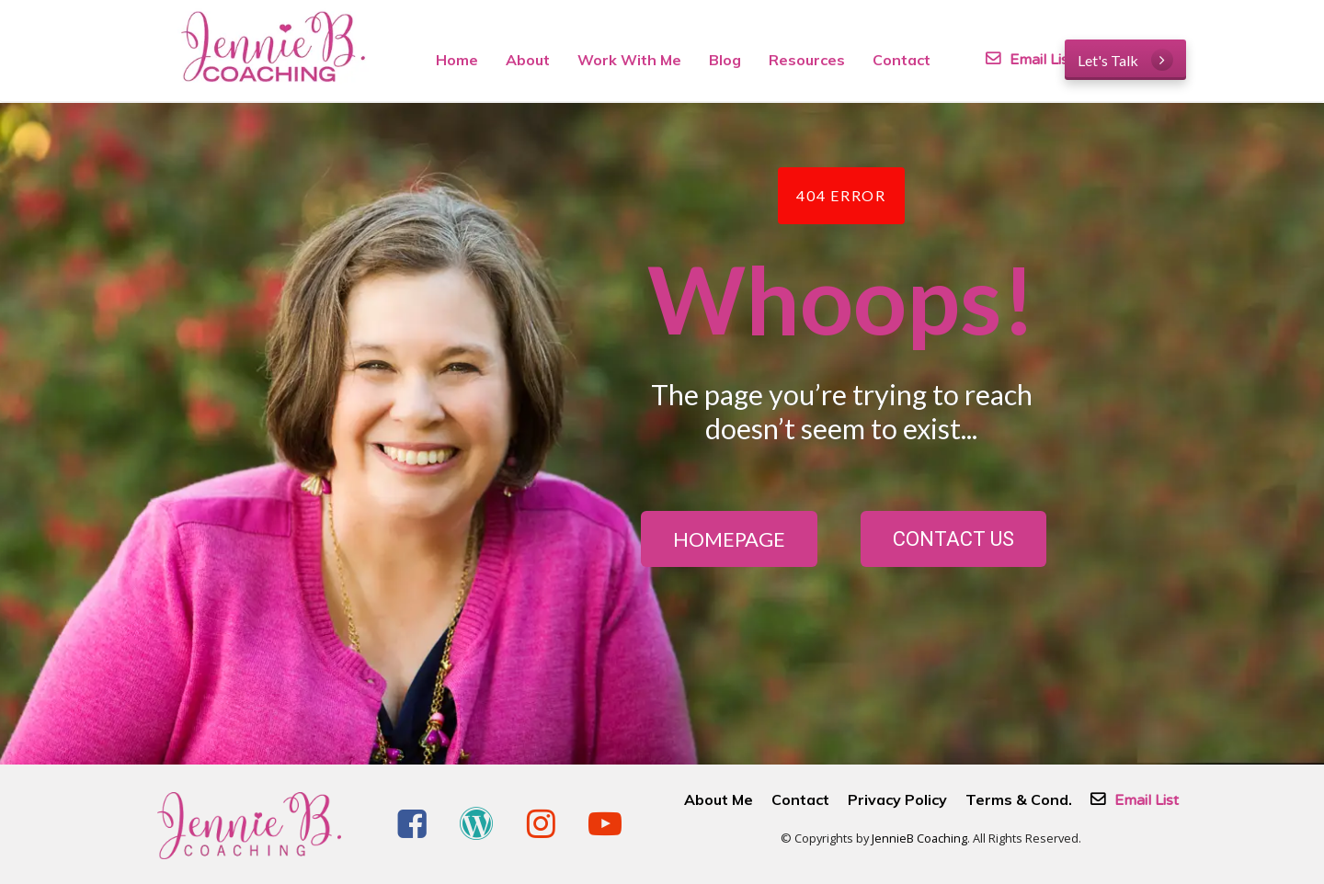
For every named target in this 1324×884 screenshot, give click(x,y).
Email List (1002, 60)
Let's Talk (1125, 60)
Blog (725, 60)
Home (457, 60)
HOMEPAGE (729, 539)
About (528, 60)
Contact (901, 60)
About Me (718, 800)
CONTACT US (953, 538)
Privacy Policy (897, 800)
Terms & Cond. (1018, 800)
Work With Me (629, 60)
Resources (807, 60)
